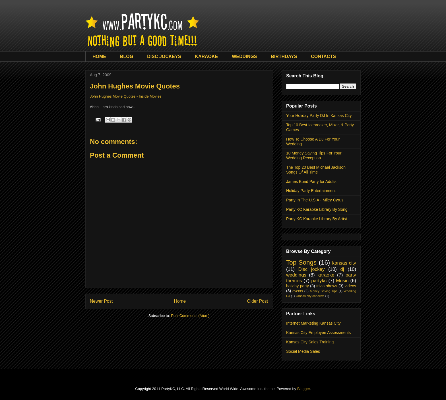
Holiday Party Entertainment (311, 190)
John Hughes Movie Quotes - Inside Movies (125, 96)
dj (342, 269)
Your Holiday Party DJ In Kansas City (319, 115)
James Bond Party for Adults (311, 181)
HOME (99, 56)
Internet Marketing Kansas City (313, 323)
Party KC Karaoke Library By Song (317, 209)
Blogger (303, 389)
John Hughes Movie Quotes (135, 86)
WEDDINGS (244, 56)
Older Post (257, 301)
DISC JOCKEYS (164, 56)
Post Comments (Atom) (190, 316)
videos (350, 286)
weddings (296, 275)
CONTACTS (323, 56)
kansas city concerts (310, 296)
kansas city (344, 263)
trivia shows (326, 286)
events (297, 291)
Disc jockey (311, 269)
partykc (319, 280)
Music (342, 280)
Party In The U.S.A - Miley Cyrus (314, 200)
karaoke (325, 275)
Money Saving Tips (324, 291)
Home (180, 301)
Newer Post (101, 301)
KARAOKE (206, 56)
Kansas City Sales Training (310, 342)
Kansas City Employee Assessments (318, 332)
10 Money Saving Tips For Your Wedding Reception (314, 155)
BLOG (126, 56)
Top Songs (301, 262)
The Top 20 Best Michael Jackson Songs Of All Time (316, 169)
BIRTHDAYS (284, 56)
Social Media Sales (303, 351)
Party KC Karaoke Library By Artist (316, 219)
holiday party (297, 286)
